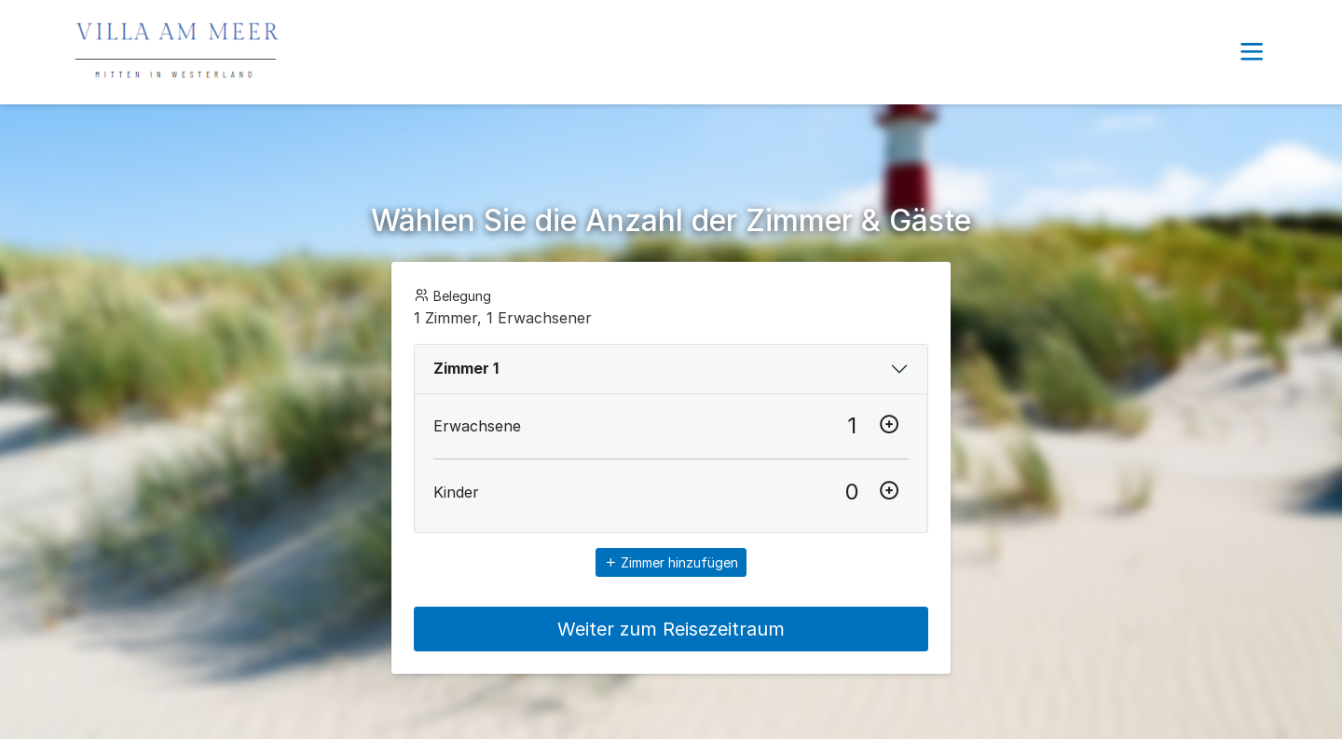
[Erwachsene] (851, 426)
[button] (1251, 52)
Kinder (456, 492)
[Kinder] (851, 492)
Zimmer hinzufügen (671, 562)
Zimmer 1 (466, 368)
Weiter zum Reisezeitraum (671, 629)
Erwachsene (477, 426)
